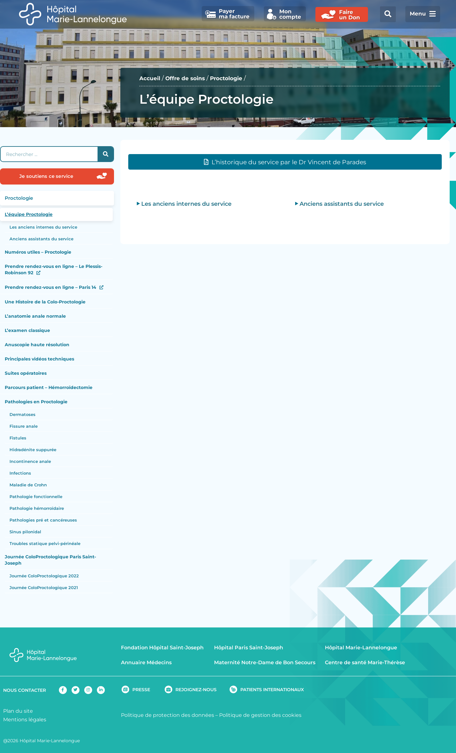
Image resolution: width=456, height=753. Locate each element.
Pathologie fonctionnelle (36, 496)
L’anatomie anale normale (35, 316)
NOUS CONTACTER (24, 690)
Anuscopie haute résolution (37, 344)
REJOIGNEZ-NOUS (196, 689)
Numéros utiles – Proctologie (38, 252)
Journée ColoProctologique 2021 (44, 587)
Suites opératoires (26, 373)
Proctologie (234, 78)
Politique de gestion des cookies (260, 715)
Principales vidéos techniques (39, 359)
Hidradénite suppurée (33, 449)
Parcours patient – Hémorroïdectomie (48, 387)
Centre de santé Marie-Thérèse (365, 662)
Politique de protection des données (167, 715)
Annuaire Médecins (146, 662)
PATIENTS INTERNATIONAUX (272, 689)
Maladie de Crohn (28, 484)
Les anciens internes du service (43, 227)
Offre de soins (189, 78)
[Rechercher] (105, 154)
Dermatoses (22, 414)
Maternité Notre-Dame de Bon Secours (264, 662)
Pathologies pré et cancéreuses (43, 520)
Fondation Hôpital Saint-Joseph (162, 648)
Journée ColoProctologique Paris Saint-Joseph (50, 560)
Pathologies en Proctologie (36, 402)
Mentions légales (24, 720)
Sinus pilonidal (25, 531)
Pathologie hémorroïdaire (37, 508)
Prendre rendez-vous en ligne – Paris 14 (50, 287)
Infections (20, 473)
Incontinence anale (30, 461)
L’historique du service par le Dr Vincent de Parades (289, 162)
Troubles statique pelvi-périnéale (45, 543)
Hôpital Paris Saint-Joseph (248, 648)
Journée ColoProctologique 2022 (44, 575)
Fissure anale (24, 426)
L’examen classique (27, 330)
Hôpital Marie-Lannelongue (361, 648)
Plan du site (18, 711)
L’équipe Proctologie (29, 214)
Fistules (18, 437)
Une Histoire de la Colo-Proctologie (45, 302)
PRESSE (141, 689)
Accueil (151, 78)
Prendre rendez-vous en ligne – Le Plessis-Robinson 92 (53, 269)
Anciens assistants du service (41, 238)
